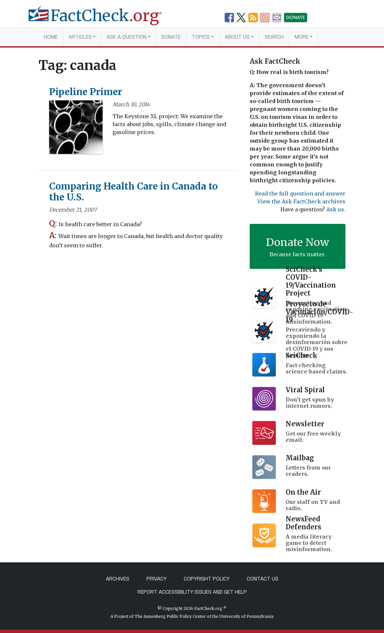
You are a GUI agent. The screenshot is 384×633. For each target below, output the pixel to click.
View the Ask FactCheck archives (301, 201)
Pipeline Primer (85, 92)
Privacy (156, 578)
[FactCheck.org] (100, 19)
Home (51, 36)
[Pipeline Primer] (76, 129)
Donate (171, 36)
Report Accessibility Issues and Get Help (192, 591)
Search (274, 36)
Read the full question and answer (300, 193)
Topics (201, 36)
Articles (80, 36)
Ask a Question (126, 36)
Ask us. (335, 209)
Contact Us (262, 578)
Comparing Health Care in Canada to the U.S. (133, 191)
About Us (237, 36)
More (301, 36)
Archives (117, 578)
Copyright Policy (207, 578)
